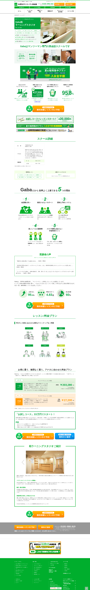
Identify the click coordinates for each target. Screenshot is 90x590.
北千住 (59, 174)
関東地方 (65, 563)
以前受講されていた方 (67, 573)
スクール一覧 (65, 561)
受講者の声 (51, 569)
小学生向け (36, 570)
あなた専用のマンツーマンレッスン (22, 563)
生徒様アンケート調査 (52, 571)
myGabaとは (18, 579)
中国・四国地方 (67, 569)
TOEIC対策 (17, 573)
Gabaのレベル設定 (19, 580)
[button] (65, 462)
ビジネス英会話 (37, 7)
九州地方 (65, 570)
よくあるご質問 (66, 1)
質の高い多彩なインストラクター (21, 565)
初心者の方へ (22, 7)
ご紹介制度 (52, 565)
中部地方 (65, 565)
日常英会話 (52, 7)
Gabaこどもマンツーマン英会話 (68, 580)
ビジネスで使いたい (37, 563)
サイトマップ (73, 1)
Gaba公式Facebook (66, 588)
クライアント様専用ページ (67, 579)
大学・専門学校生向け (38, 567)
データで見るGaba (52, 567)
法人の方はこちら (49, 1)
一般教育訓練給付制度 (54, 561)
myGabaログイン (66, 587)
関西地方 (65, 567)
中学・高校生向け (37, 569)
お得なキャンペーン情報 (54, 563)
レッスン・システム (17, 561)
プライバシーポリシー (38, 580)
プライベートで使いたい (38, 565)
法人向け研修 (68, 7)
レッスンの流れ (18, 575)
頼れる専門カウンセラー (20, 570)
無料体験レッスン (37, 574)
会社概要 (51, 581)
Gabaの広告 (51, 572)
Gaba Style (65, 585)
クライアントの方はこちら (58, 1)
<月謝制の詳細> (37, 101)
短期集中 (35, 572)
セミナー (17, 582)
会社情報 (50, 579)
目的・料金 (34, 561)
